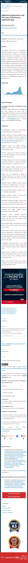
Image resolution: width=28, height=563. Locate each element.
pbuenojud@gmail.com (13, 118)
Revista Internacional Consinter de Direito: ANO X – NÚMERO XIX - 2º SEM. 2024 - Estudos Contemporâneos (15, 457)
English (4, 506)
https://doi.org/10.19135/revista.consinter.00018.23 (14, 35)
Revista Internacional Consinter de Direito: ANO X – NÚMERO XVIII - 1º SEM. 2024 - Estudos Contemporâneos (14, 465)
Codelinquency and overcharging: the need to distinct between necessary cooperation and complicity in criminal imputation (15, 452)
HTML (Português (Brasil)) (10, 310)
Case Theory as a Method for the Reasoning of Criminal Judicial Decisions (15, 481)
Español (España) (6, 508)
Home (2, 4)
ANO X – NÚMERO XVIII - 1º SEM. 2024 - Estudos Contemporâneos (12, 7)
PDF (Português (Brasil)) (9, 308)
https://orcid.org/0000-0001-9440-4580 (9, 28)
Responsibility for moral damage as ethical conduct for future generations (15, 461)
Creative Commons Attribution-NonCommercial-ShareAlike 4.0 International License (14, 368)
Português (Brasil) (6, 510)
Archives (8, 4)
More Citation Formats (8, 335)
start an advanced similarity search (18, 470)
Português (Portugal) (7, 512)
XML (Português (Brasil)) (9, 313)
